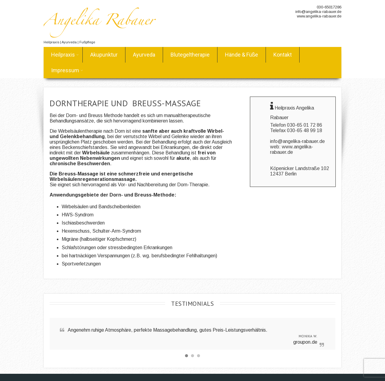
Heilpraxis (65, 54)
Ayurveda (144, 54)
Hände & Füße (241, 54)
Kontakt (282, 54)
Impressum (67, 70)
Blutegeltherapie (190, 54)
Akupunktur (104, 54)
